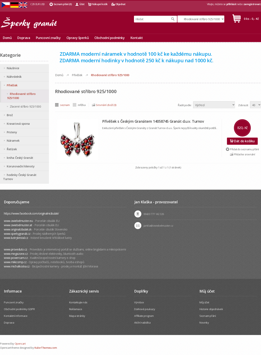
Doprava (23, 38)
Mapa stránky (77, 316)
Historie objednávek (211, 309)
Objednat (120, 4)
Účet (82, 4)
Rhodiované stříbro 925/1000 (110, 75)
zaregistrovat (252, 4)
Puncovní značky (48, 38)
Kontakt (136, 38)
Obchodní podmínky (109, 38)
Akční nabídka (142, 322)
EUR (37, 4)
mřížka (82, 105)
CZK (32, 4)
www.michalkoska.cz (17, 266)
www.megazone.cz (16, 254)
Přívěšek (77, 75)
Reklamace (75, 309)
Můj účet (204, 302)
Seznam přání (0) (63, 4)
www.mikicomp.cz (15, 262)
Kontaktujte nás (78, 302)
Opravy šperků (77, 38)
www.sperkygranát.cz (17, 234)
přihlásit (231, 4)
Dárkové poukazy (144, 309)
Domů (7, 38)
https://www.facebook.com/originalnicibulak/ (31, 213)
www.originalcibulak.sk (17, 229)
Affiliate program (144, 316)
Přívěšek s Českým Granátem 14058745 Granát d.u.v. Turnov (153, 121)
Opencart (20, 343)
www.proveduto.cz (15, 249)
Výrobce (139, 302)
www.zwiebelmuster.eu (18, 221)
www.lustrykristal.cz (16, 238)
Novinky (204, 322)
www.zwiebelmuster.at (18, 225)
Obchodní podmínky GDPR (19, 309)
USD (42, 4)
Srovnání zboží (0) (106, 105)
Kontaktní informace (15, 316)
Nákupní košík (100, 4)
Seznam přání (207, 316)
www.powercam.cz (16, 258)
